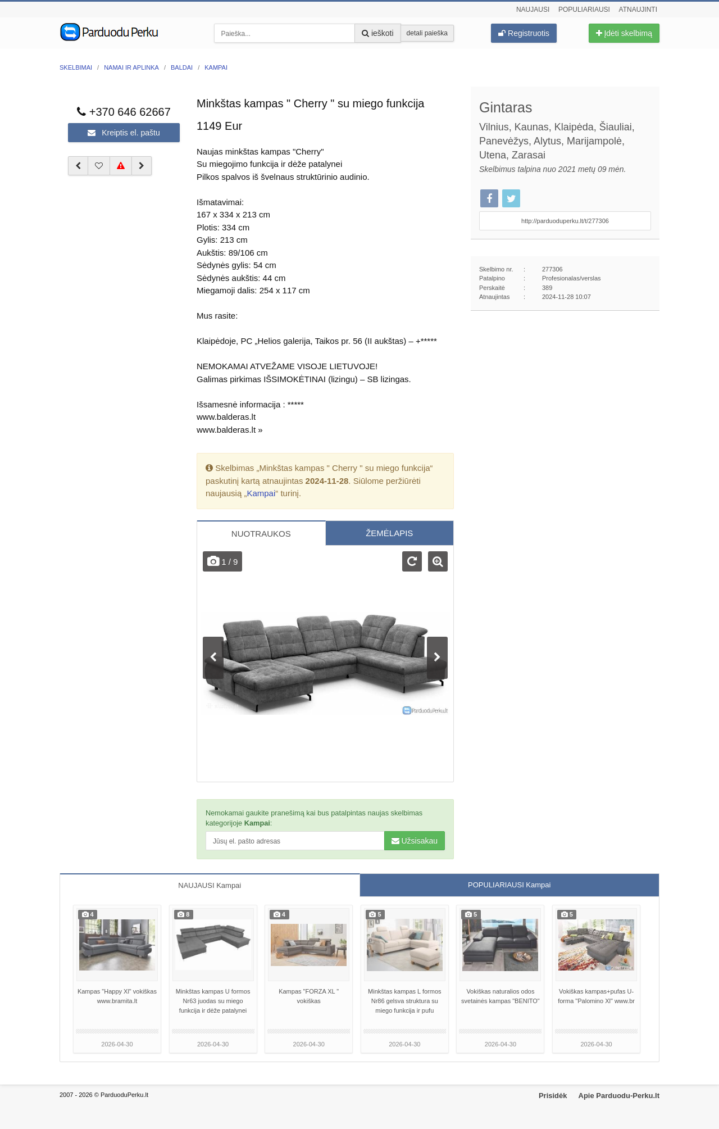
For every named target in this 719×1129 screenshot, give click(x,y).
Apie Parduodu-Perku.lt (619, 1095)
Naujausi (532, 9)
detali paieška (427, 33)
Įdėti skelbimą (624, 33)
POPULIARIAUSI (509, 885)
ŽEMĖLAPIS (389, 533)
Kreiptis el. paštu (124, 132)
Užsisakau (415, 840)
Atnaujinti (638, 9)
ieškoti (378, 33)
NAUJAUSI (209, 885)
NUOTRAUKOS (261, 533)
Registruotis (523, 33)
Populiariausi (584, 9)
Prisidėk (553, 1095)
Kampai (261, 493)
